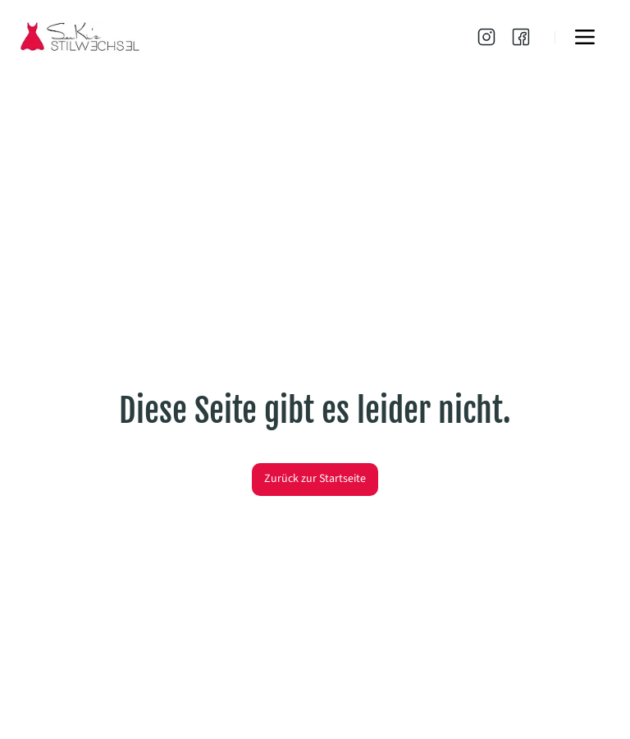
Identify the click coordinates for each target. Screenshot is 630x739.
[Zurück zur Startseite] (315, 479)
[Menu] (585, 37)
